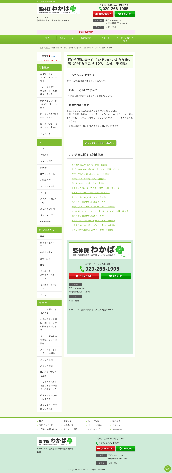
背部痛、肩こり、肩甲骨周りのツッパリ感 (48, 275)
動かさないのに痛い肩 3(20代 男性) (89, 202)
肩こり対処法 (46, 360)
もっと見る (45, 134)
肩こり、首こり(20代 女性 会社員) (89, 197)
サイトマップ (46, 215)
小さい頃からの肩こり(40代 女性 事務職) (92, 230)
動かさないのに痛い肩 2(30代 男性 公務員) (93, 207)
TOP (47, 38)
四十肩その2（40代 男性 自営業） (89, 179)
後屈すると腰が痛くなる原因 (48, 397)
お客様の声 (86, 38)
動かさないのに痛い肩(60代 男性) (88, 216)
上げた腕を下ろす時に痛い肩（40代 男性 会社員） (97, 169)
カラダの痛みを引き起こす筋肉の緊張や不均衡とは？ (48, 385)
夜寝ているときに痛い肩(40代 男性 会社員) (93, 221)
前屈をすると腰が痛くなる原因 (48, 407)
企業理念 (44, 155)
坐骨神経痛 (45, 259)
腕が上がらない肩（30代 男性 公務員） (91, 174)
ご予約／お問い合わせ (125, 39)
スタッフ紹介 (46, 161)
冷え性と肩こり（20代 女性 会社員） (90, 165)
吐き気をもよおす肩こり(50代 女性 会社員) (93, 225)
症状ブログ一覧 (47, 174)
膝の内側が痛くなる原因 (48, 374)
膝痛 (42, 265)
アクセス (105, 38)
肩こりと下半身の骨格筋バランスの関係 (48, 340)
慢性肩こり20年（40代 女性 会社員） (91, 193)
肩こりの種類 (46, 366)
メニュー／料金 (66, 38)
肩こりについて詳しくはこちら (99, 143)
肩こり (47, 48)
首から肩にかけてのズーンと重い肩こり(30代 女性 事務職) (100, 211)
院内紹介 (44, 167)
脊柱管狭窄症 (46, 252)
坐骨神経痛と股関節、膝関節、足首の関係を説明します (48, 324)
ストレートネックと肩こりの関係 (48, 351)
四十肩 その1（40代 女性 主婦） (88, 183)
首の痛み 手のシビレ (48, 286)
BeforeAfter (45, 221)
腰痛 (42, 236)
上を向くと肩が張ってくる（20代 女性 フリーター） (98, 188)
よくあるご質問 (47, 209)
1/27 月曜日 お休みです (48, 311)
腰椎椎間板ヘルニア (48, 244)
